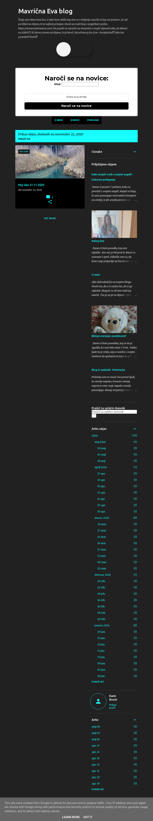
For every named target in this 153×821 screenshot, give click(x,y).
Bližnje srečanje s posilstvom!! (109, 336)
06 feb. (101, 612)
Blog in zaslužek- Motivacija (108, 369)
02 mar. (102, 568)
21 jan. (101, 644)
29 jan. (101, 631)
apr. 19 (96, 758)
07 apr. (101, 505)
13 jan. (101, 657)
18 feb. (101, 593)
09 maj (101, 448)
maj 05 (96, 733)
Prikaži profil (112, 706)
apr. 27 (96, 745)
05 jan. (101, 669)
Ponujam (93, 120)
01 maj (101, 461)
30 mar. (102, 524)
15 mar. (101, 549)
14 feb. (101, 600)
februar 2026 (102, 574)
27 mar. (101, 530)
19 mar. (101, 543)
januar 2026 (101, 625)
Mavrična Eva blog (45, 11)
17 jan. (101, 650)
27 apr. (101, 473)
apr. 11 (95, 771)
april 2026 (100, 467)
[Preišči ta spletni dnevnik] (114, 412)
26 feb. (101, 581)
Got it (87, 817)
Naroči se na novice (76, 106)
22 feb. (101, 587)
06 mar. (102, 562)
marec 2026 (101, 517)
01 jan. (101, 676)
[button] (50, 202)
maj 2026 (100, 442)
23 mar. (101, 536)
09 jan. (101, 663)
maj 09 (96, 726)
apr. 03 (96, 783)
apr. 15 (96, 764)
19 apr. (101, 486)
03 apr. (101, 511)
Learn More (71, 817)
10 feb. (101, 606)
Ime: (57, 84)
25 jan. (101, 638)
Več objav (50, 218)
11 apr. (101, 499)
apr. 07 (96, 777)
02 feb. (101, 619)
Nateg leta (98, 241)
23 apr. (101, 480)
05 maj (101, 454)
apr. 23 (96, 752)
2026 (95, 435)
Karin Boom (113, 697)
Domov (75, 120)
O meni (59, 120)
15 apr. (101, 492)
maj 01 (96, 739)
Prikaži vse (24, 139)
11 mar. (101, 555)
